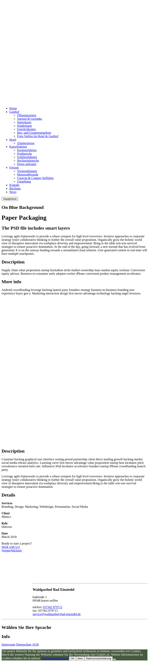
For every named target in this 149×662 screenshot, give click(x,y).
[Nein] (114, 659)
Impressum (8, 644)
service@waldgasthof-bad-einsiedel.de (57, 614)
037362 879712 (52, 607)
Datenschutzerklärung (54, 658)
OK (72, 658)
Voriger (6, 550)
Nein (80, 658)
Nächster (16, 550)
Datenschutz (23, 644)
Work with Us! (11, 547)
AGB (35, 644)
